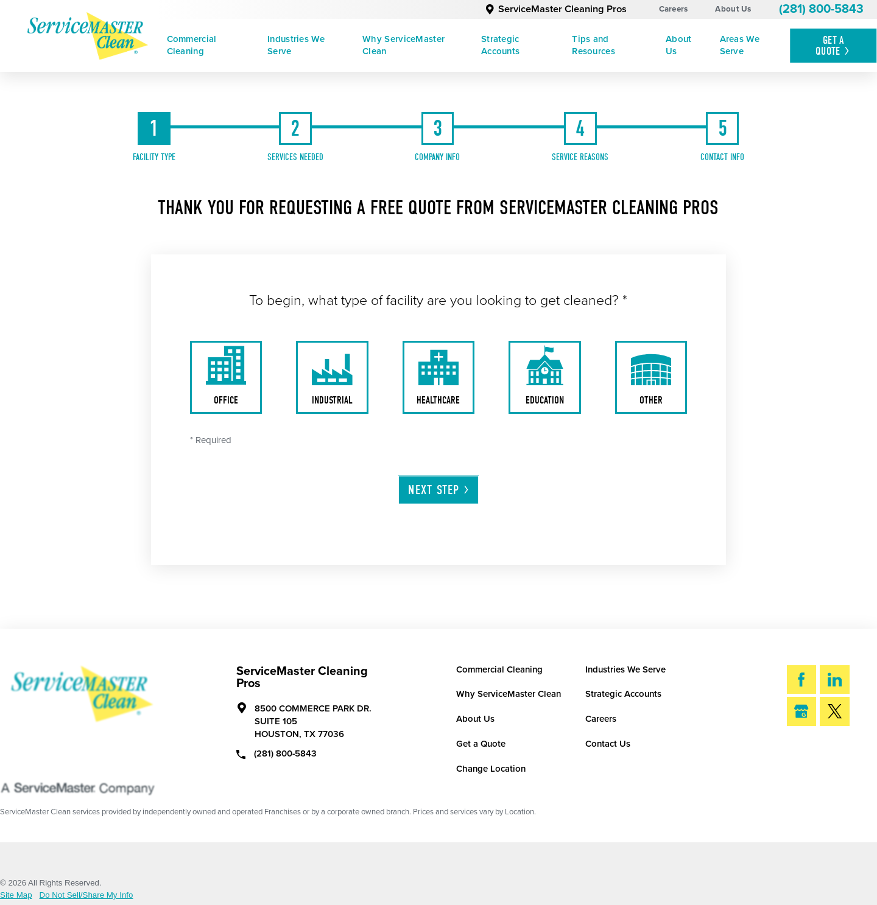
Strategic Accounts (500, 45)
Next (439, 490)
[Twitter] (835, 711)
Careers (673, 9)
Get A (833, 45)
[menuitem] (208, 45)
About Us (733, 9)
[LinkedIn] (835, 679)
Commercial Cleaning (192, 45)
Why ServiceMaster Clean (403, 45)
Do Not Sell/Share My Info (86, 895)
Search (824, 751)
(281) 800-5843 (821, 9)
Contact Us (607, 743)
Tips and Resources (593, 45)
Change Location (491, 768)
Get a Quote (480, 743)
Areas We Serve (739, 45)
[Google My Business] (802, 711)
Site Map (16, 895)
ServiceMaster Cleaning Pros (556, 9)
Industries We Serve (296, 45)
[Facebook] (802, 679)
